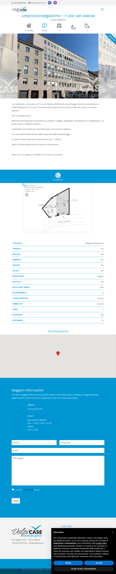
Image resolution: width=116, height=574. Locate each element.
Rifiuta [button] (68, 563)
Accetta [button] (99, 563)
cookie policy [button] (101, 543)
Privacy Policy (28, 490)
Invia (16, 501)
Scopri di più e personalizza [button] (83, 569)
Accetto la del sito (27, 490)
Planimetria (58, 175)
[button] (112, 532)
